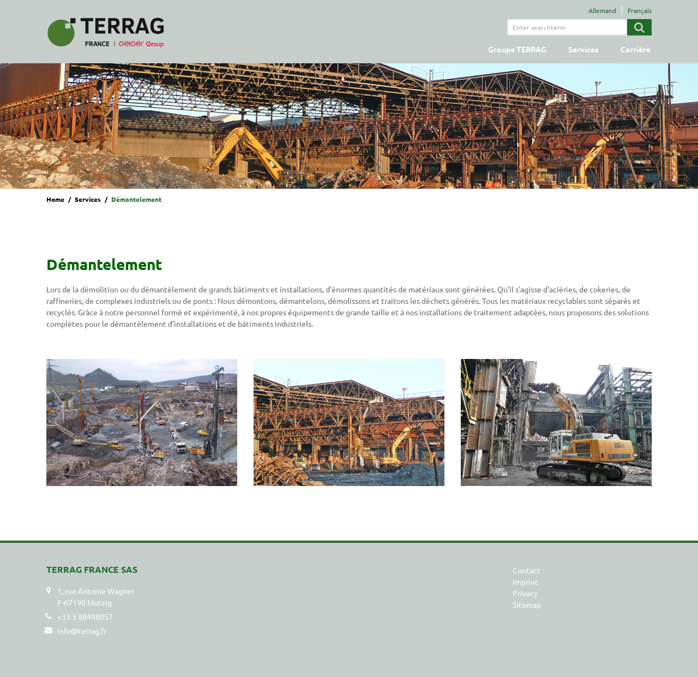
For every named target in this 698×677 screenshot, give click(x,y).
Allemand (602, 10)
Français (640, 10)
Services (583, 49)
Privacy (525, 593)
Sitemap (527, 604)
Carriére (636, 49)
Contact (526, 570)
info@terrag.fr (81, 631)
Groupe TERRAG (517, 49)
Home (55, 199)
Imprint (525, 581)
